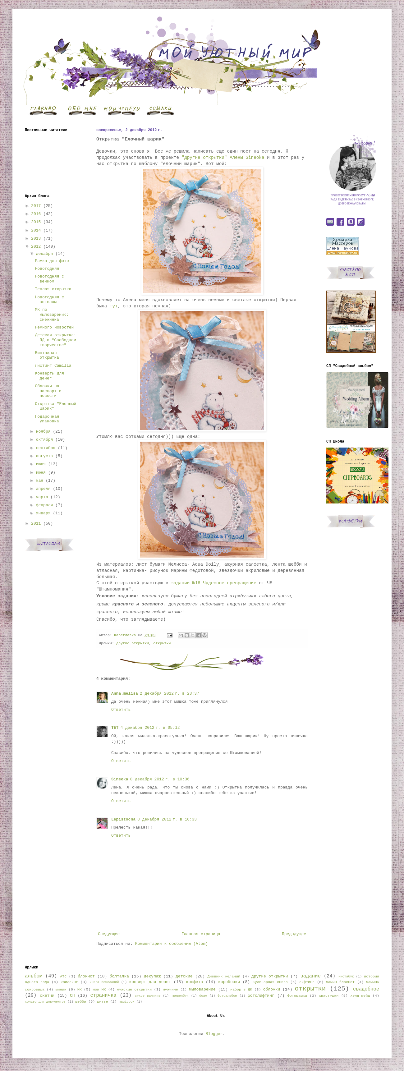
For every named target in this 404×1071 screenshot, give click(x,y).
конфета (194, 982)
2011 (36, 523)
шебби (80, 1002)
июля (41, 464)
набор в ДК (241, 989)
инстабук (346, 976)
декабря (44, 253)
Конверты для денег (49, 376)
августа (44, 456)
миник (60, 989)
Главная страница (200, 934)
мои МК (99, 989)
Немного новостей (54, 327)
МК (79, 989)
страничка (103, 995)
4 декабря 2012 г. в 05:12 (150, 727)
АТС (63, 976)
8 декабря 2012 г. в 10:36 (160, 779)
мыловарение (202, 989)
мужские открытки (134, 989)
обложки (271, 989)
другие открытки (132, 643)
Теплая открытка (53, 289)
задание (310, 976)
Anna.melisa (124, 693)
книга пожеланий (104, 982)
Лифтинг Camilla (53, 365)
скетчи (47, 995)
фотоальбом (227, 996)
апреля (43, 488)
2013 (36, 238)
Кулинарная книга (270, 982)
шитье (102, 1002)
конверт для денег (150, 982)
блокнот (86, 976)
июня (41, 472)
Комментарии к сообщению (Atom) (171, 943)
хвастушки (328, 996)
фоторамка (297, 996)
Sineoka (119, 779)
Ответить (121, 709)
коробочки (229, 982)
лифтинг (306, 982)
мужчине (170, 989)
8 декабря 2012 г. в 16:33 (167, 819)
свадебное (366, 989)
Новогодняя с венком (49, 279)
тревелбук (180, 996)
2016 (36, 214)
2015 (36, 222)
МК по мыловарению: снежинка (52, 314)
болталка (119, 976)
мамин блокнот (340, 982)
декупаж (152, 976)
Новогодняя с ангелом (49, 300)
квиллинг (69, 982)
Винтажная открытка (47, 355)
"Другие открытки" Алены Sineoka (223, 157)
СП (72, 995)
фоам (203, 996)
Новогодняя (47, 268)
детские (184, 976)
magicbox (126, 1002)
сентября (45, 448)
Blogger (214, 1034)
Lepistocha (123, 819)
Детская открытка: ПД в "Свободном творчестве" (55, 340)
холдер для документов (45, 1002)
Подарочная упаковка (47, 419)
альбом (33, 976)
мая (39, 480)
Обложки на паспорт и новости (48, 391)
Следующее (109, 934)
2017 (36, 206)
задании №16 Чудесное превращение (213, 583)
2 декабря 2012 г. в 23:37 (169, 693)
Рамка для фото (52, 261)
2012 (36, 246)
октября (44, 439)
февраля (44, 505)
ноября (43, 431)
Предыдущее (294, 934)
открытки (162, 643)
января (43, 513)
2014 (36, 230)
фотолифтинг (261, 995)
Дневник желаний (223, 976)
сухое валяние (148, 996)
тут (114, 306)
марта (42, 497)
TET (114, 727)
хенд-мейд (360, 996)
